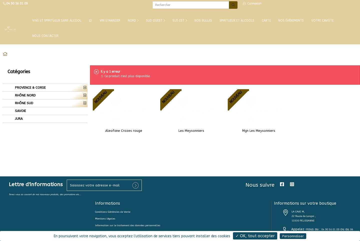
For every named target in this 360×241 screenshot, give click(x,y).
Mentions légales (105, 218)
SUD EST (179, 20)
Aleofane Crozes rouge (123, 131)
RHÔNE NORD (25, 95)
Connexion (252, 3)
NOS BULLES (203, 20)
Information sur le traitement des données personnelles (127, 225)
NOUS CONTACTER (45, 36)
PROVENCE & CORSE (30, 87)
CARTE (266, 20)
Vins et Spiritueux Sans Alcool (56, 20)
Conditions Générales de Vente (112, 211)
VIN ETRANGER (110, 20)
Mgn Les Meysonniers (258, 131)
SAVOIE (20, 111)
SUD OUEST (155, 20)
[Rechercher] (190, 5)
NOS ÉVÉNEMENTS (291, 20)
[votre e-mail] (104, 185)
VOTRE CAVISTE (322, 20)
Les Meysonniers (191, 131)
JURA (18, 118)
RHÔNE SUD (23, 103)
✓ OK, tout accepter (255, 235)
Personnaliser (293, 236)
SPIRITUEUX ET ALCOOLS (237, 20)
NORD (133, 20)
